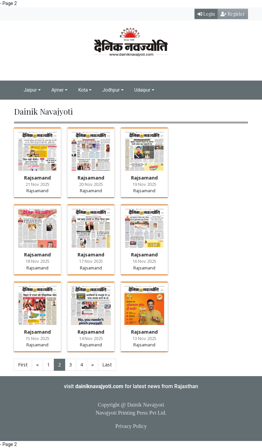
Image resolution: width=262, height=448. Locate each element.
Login (206, 14)
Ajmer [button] (57, 90)
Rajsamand (37, 178)
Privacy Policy (131, 426)
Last (107, 364)
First (23, 364)
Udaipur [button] (142, 90)
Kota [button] (83, 90)
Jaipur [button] (30, 90)
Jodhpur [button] (111, 90)
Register (233, 14)
